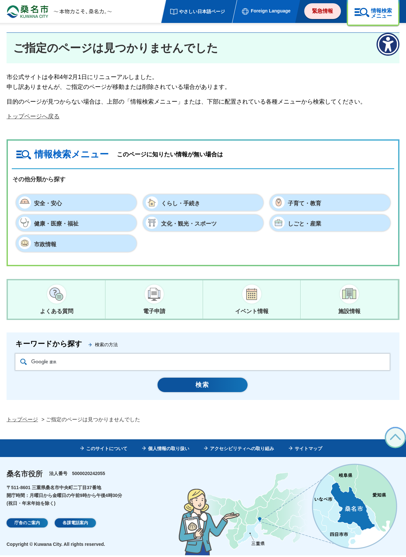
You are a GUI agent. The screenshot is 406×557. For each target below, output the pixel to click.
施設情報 (349, 311)
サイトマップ (308, 449)
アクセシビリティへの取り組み (242, 449)
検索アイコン (23, 362)
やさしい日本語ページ (202, 11)
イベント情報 (251, 311)
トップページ (22, 421)
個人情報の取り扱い (168, 449)
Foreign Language (270, 10)
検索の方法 (106, 345)
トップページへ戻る (33, 116)
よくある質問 (56, 311)
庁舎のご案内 (27, 524)
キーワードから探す (48, 344)
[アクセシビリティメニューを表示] (388, 44)
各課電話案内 (75, 524)
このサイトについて (106, 449)
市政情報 (46, 243)
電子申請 (154, 311)
